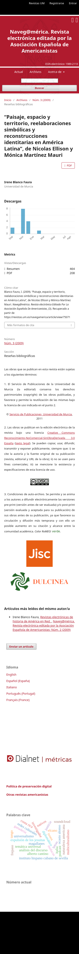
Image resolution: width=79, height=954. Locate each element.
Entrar (73, 3)
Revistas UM (36, 3)
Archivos (36, 72)
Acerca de (55, 72)
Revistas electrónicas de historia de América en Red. (43, 619)
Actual (18, 72)
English (11, 674)
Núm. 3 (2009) (41, 100)
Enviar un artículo (21, 646)
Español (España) (18, 681)
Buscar (39, 88)
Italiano (11, 687)
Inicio (7, 100)
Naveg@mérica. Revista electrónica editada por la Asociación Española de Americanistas (39, 41)
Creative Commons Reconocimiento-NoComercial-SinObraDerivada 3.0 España (39, 438)
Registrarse (57, 3)
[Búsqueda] (39, 80)
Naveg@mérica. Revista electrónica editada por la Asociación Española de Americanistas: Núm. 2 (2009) (44, 625)
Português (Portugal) (20, 694)
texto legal (22, 443)
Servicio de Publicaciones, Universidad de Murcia (40, 414)
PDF (69, 165)
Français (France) (17, 700)
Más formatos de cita (20, 325)
